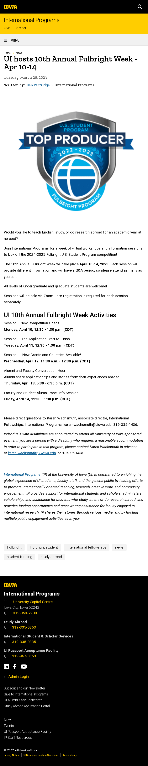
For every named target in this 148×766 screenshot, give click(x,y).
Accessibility (69, 755)
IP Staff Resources (18, 738)
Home (7, 52)
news (119, 547)
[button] (140, 7)
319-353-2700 (20, 613)
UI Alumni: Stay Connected (23, 700)
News (19, 52)
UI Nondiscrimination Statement (41, 755)
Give (7, 28)
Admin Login (18, 676)
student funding (19, 557)
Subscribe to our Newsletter (24, 688)
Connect (20, 28)
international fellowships (86, 547)
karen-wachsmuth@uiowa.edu (32, 453)
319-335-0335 (20, 642)
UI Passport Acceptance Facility (27, 732)
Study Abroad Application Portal (27, 706)
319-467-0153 (20, 656)
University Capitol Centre (33, 602)
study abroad (51, 557)
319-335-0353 (20, 627)
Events (9, 726)
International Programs (32, 20)
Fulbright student (44, 547)
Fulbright (14, 547)
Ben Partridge (38, 85)
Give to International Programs (26, 694)
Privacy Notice (11, 755)
